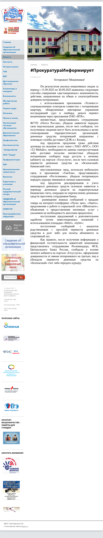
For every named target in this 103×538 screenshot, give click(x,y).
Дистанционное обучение (10, 82)
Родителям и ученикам (9, 182)
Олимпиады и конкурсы (10, 89)
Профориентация (11, 159)
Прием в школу (10, 118)
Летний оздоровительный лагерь (12, 191)
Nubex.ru (24, 526)
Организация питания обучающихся (9, 125)
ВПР (5, 76)
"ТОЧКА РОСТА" (10, 150)
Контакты (7, 62)
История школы (10, 66)
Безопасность (9, 96)
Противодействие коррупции (12, 215)
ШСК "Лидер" (9, 154)
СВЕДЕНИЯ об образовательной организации (11, 201)
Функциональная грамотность (11, 170)
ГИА (5, 71)
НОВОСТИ (7, 209)
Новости (7, 57)
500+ (5, 164)
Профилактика (10, 140)
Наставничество (11, 145)
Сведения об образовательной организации (11, 49)
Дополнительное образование (11, 134)
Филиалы (7, 113)
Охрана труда (9, 108)
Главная (7, 42)
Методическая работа (10, 102)
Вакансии (7, 176)
